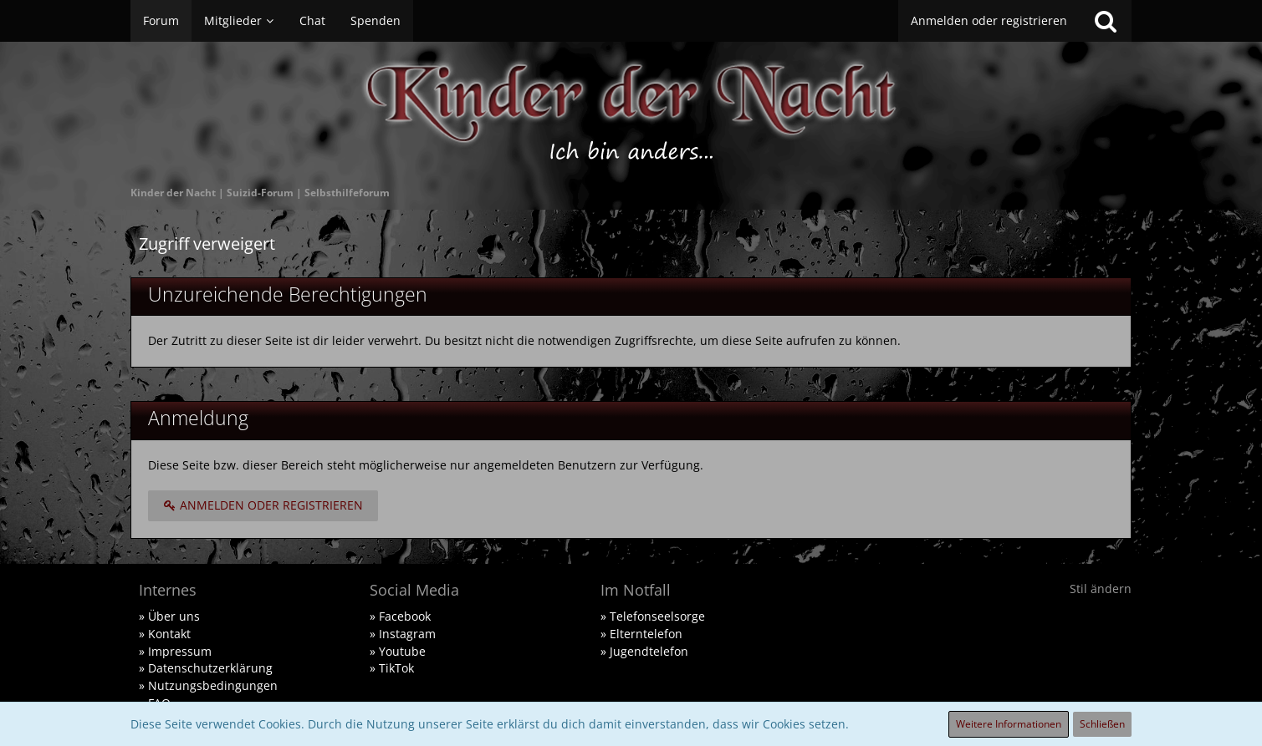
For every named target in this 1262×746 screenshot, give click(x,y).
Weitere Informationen (1008, 724)
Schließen (1102, 724)
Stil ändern (1101, 588)
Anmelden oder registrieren (989, 20)
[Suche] (1106, 21)
